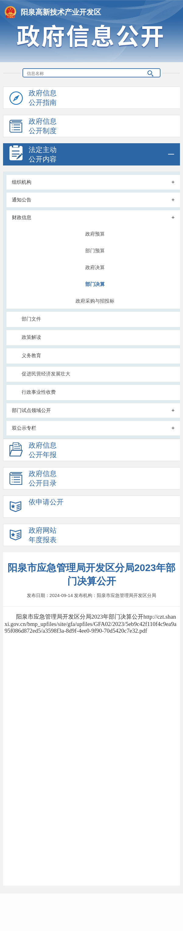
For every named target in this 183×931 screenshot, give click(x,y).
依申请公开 (36, 507)
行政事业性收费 (39, 392)
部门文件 (31, 319)
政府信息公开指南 (33, 98)
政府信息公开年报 (33, 451)
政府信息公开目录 (33, 479)
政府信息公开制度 (33, 127)
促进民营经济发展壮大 (46, 373)
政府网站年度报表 (33, 536)
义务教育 (31, 355)
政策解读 (31, 337)
